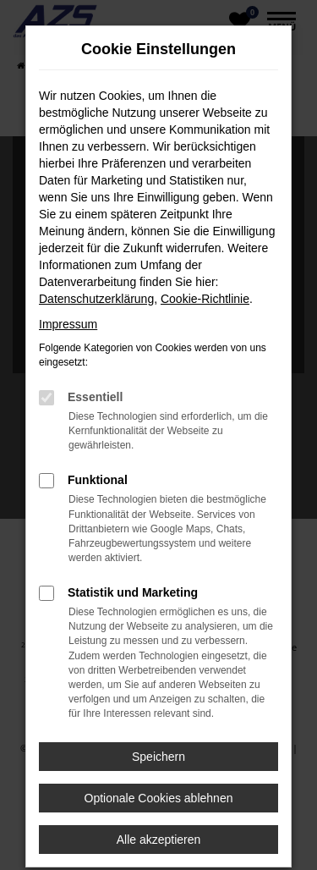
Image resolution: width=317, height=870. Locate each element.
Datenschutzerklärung (96, 299)
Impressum (68, 324)
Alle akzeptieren (159, 839)
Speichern (158, 756)
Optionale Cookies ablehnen (159, 798)
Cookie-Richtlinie (205, 299)
